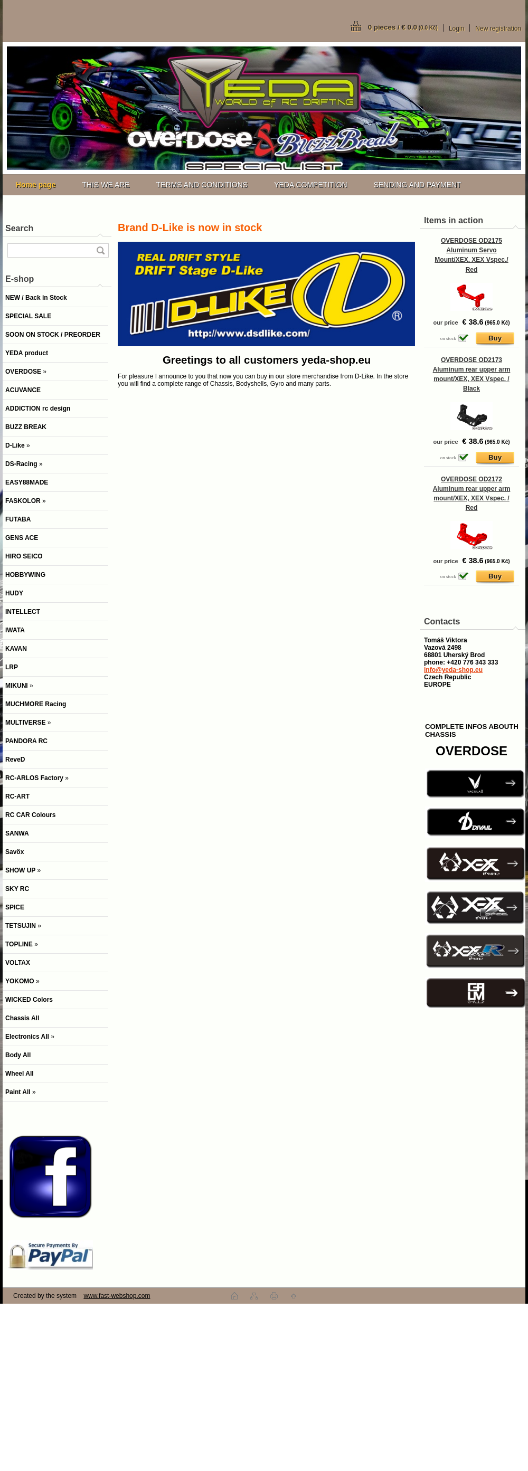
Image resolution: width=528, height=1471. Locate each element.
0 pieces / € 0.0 (403, 27)
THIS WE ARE (105, 185)
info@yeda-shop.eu (453, 669)
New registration (498, 28)
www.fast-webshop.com (116, 1295)
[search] (100, 250)
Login (456, 28)
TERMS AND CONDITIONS (202, 185)
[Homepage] (36, 184)
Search (19, 228)
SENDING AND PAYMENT (417, 185)
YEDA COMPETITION (310, 185)
